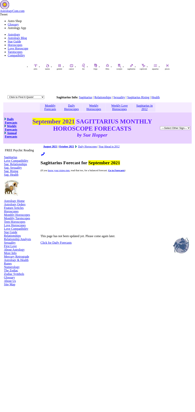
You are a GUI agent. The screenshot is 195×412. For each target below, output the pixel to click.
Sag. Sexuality (13, 167)
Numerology (12, 267)
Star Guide (14, 41)
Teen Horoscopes (14, 221)
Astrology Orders (15, 204)
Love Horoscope (18, 48)
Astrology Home (14, 201)
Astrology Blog (17, 38)
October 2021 (66, 146)
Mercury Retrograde (16, 256)
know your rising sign (59, 170)
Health (156, 97)
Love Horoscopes (15, 225)
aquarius (155, 67)
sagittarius (131, 67)
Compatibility (16, 55)
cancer (71, 67)
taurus (47, 67)
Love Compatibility (16, 160)
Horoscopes (15, 45)
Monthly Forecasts (50, 107)
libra (107, 67)
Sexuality (119, 97)
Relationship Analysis (17, 239)
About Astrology (14, 249)
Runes (8, 263)
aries (35, 67)
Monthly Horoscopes (17, 214)
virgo (95, 67)
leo (83, 67)
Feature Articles (14, 207)
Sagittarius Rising (138, 97)
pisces (167, 67)
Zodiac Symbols (14, 274)
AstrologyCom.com (12, 11)
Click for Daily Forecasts (56, 242)
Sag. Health (11, 174)
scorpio (119, 67)
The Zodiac (11, 270)
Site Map (9, 284)
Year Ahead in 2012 (109, 146)
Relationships (102, 97)
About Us (10, 281)
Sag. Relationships (15, 164)
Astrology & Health (16, 260)
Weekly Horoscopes (93, 107)
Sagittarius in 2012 (144, 107)
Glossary (13, 24)
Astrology (14, 34)
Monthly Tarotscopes (17, 218)
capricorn (143, 67)
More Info (10, 253)
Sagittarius (85, 97)
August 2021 (50, 146)
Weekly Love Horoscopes (119, 107)
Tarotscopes (15, 52)
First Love (10, 246)
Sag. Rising (11, 171)
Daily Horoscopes (71, 107)
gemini (59, 67)
